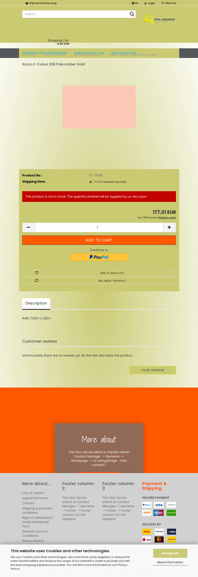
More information (170, 562)
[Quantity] (99, 227)
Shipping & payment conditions (37, 510)
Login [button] (149, 3)
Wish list (168, 3)
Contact (28, 503)
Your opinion (152, 370)
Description (36, 303)
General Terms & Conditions (35, 533)
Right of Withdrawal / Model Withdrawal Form (38, 522)
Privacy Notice (32, 541)
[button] (135, 2)
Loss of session (33, 493)
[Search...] (132, 14)
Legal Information (35, 498)
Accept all (170, 553)
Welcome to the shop (41, 3)
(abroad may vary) (114, 181)
